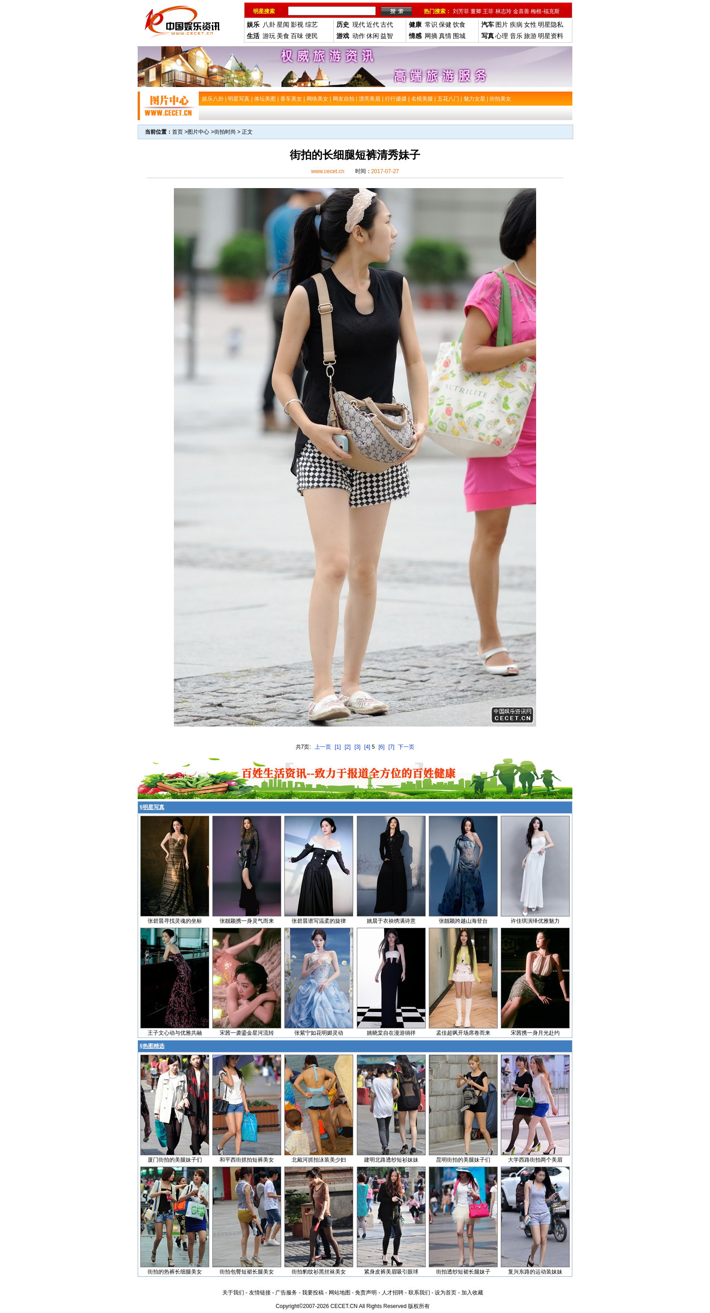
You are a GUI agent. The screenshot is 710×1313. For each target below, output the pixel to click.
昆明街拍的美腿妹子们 (463, 1160)
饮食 (459, 24)
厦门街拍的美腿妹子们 (175, 1160)
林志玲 (503, 11)
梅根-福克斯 (545, 11)
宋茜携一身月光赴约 (535, 1033)
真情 (445, 35)
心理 (501, 35)
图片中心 (198, 132)
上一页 (323, 747)
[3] (357, 747)
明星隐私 (550, 24)
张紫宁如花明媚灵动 (318, 1033)
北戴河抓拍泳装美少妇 (319, 1160)
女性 (530, 24)
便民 (311, 35)
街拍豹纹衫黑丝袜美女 (319, 1272)
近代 (372, 24)
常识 (431, 24)
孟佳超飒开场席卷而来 (463, 1033)
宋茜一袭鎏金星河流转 (247, 1033)
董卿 (475, 11)
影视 (297, 24)
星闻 (283, 24)
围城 (459, 35)
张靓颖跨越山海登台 (463, 921)
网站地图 (339, 1292)
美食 (283, 35)
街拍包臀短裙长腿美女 (247, 1272)
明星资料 (550, 35)
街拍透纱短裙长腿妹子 (463, 1272)
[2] (347, 747)
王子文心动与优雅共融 (175, 1033)
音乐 (516, 35)
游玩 (269, 35)
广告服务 (286, 1292)
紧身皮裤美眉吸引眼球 (391, 1272)
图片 (501, 24)
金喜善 (521, 11)
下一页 (406, 747)
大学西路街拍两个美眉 (535, 1160)
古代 (386, 24)
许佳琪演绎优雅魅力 (535, 921)
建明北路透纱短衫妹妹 (391, 1160)
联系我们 (419, 1292)
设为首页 (445, 1292)
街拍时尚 (225, 132)
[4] (367, 747)
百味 (297, 35)
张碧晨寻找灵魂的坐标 (175, 921)
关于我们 (233, 1292)
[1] (338, 747)
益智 (386, 35)
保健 (445, 24)
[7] (391, 747)
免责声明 (366, 1292)
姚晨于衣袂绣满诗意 (391, 921)
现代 (358, 24)
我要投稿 (313, 1292)
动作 (358, 35)
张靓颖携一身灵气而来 (247, 921)
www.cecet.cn (327, 171)
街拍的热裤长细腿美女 (175, 1272)
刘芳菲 (461, 11)
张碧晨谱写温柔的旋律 (319, 921)
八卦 (269, 24)
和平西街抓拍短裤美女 (247, 1160)
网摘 (431, 35)
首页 (177, 132)
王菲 (488, 11)
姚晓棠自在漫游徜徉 (391, 1033)
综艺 (311, 24)
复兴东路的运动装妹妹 (535, 1272)
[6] (381, 747)
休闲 (372, 35)
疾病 (516, 24)
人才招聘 (392, 1292)
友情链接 (260, 1292)
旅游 (530, 35)
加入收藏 (472, 1292)
